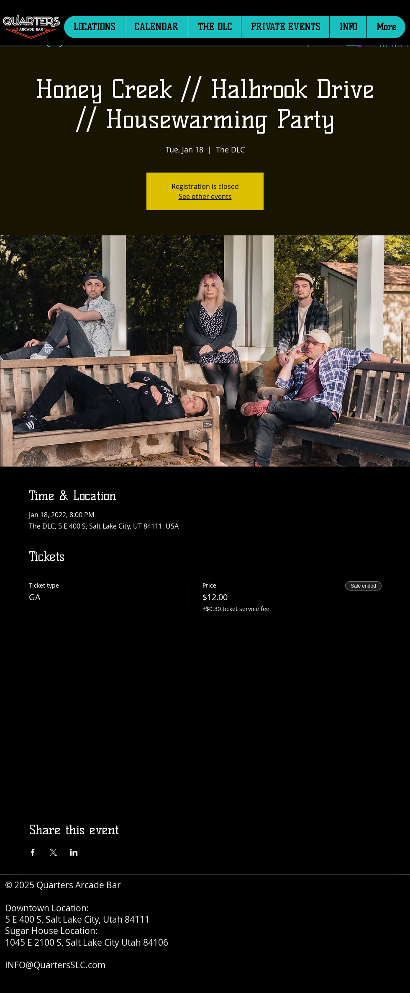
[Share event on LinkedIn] (74, 852)
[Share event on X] (53, 852)
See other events (205, 196)
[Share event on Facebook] (33, 852)
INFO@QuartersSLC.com (55, 965)
